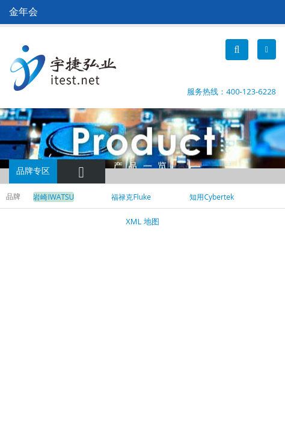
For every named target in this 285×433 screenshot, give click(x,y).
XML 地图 (142, 221)
